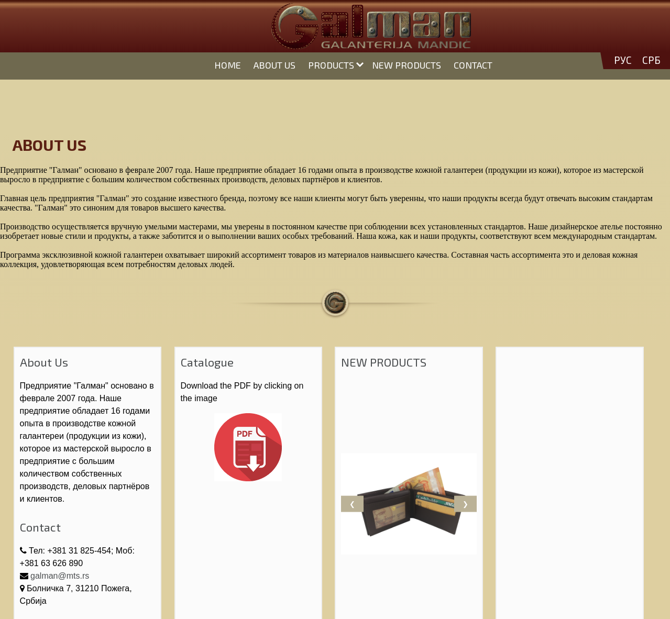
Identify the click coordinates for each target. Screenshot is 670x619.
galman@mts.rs (59, 575)
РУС (623, 60)
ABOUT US (274, 65)
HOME (227, 65)
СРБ (651, 60)
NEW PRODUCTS (406, 65)
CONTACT (473, 65)
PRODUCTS (331, 65)
